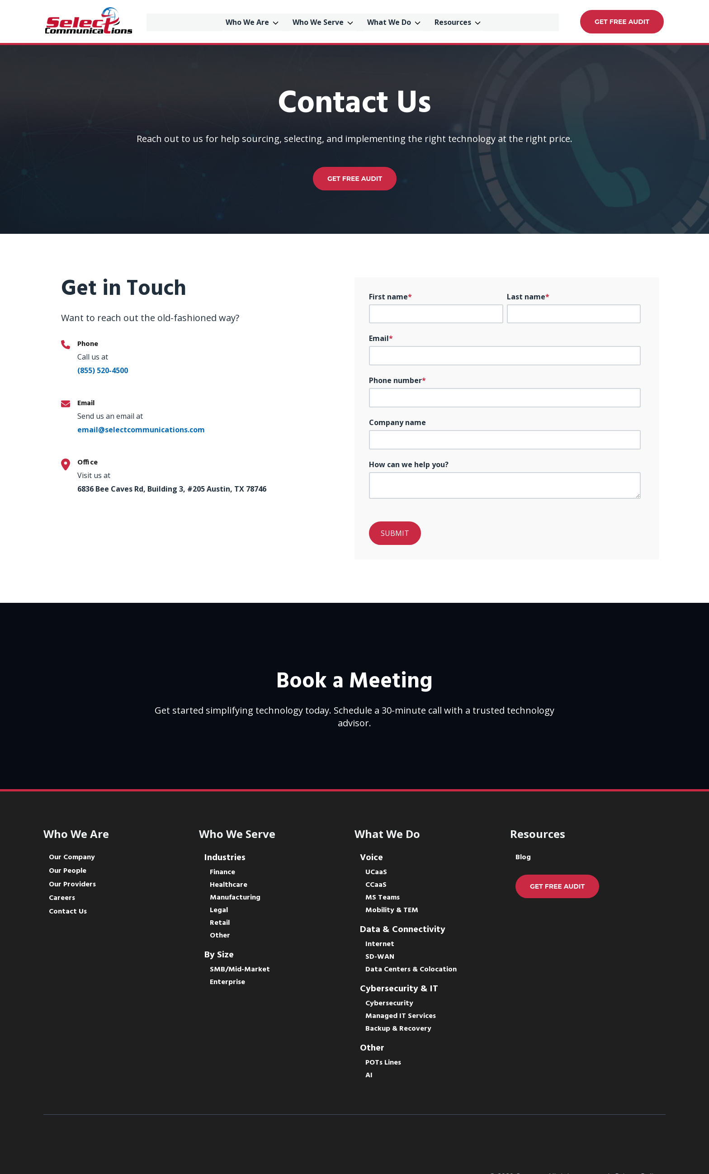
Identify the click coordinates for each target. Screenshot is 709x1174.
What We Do (392, 21)
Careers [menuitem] (62, 898)
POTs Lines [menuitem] (383, 1063)
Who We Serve (321, 21)
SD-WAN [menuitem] (379, 957)
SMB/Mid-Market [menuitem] (240, 969)
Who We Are (250, 21)
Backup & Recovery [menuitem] (398, 1029)
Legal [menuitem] (219, 910)
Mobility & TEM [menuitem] (391, 910)
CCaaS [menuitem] (376, 885)
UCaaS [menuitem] (376, 872)
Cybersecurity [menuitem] (389, 1003)
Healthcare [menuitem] (228, 885)
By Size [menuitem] (219, 955)
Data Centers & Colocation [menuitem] (411, 969)
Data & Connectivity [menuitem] (402, 930)
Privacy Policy (637, 1144)
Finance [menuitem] (222, 872)
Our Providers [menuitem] (72, 884)
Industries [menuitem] (225, 858)
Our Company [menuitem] (72, 857)
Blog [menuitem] (523, 857)
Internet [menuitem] (379, 944)
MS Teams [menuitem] (382, 898)
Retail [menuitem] (220, 923)
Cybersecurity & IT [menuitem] (399, 989)
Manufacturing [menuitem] (235, 898)
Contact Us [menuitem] (68, 912)
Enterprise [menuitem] (227, 982)
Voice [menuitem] (371, 858)
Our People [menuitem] (67, 871)
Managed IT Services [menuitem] (400, 1016)
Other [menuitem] (220, 936)
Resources (456, 21)
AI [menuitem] (369, 1075)
